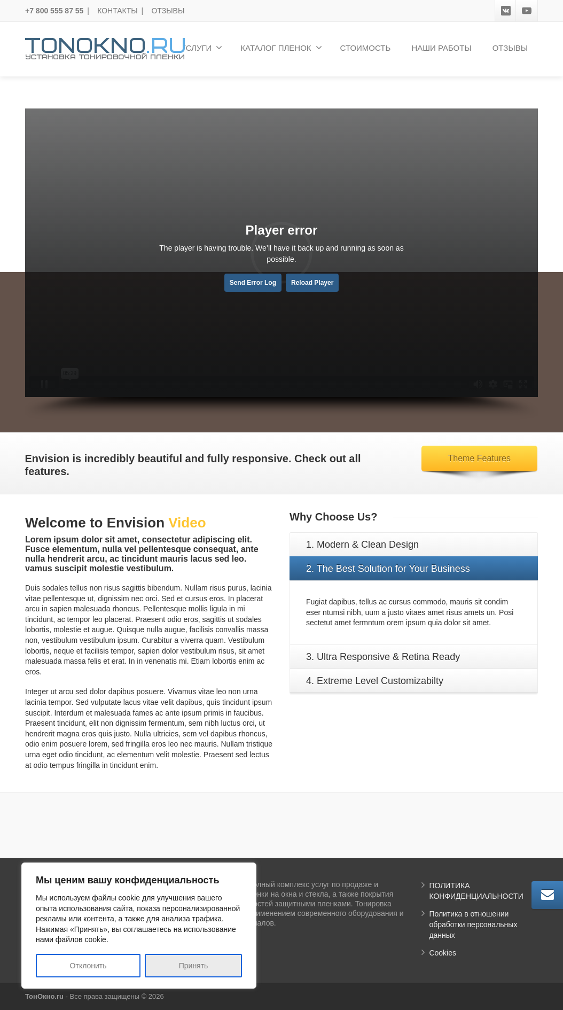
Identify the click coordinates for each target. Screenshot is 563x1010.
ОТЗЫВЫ (167, 10)
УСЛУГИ (201, 47)
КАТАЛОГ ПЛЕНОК (281, 47)
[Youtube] (526, 10)
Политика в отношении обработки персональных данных (473, 924)
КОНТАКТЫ (117, 10)
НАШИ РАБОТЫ (441, 47)
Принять (193, 965)
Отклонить (88, 965)
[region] (138, 926)
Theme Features (479, 458)
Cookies (442, 953)
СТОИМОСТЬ (365, 47)
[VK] (506, 10)
